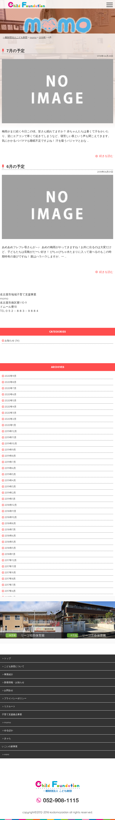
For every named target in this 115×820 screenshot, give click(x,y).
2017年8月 (10, 578)
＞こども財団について (13, 666)
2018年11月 (10, 510)
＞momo (6, 722)
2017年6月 (10, 590)
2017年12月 (11, 560)
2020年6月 (10, 394)
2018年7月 (10, 529)
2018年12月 (11, 504)
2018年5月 (10, 541)
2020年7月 (10, 388)
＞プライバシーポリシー (14, 698)
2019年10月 (11, 443)
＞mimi (5, 754)
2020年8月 (10, 381)
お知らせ (9, 340)
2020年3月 (10, 412)
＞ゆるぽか (7, 730)
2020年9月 (10, 375)
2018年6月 (10, 535)
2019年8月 (10, 455)
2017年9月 (10, 572)
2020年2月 (10, 418)
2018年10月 (11, 517)
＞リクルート (8, 706)
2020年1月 (10, 424)
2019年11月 (10, 437)
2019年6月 (10, 467)
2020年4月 (10, 406)
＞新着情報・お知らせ (13, 682)
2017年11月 (10, 566)
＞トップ (6, 658)
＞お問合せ (7, 690)
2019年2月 (10, 492)
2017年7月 (10, 584)
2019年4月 (10, 480)
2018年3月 (10, 547)
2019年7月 (10, 461)
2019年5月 (10, 474)
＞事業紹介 (7, 674)
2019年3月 (10, 486)
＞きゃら (6, 738)
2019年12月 (11, 431)
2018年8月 (10, 523)
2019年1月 (10, 498)
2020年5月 (10, 400)
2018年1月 (10, 553)
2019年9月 (10, 449)
